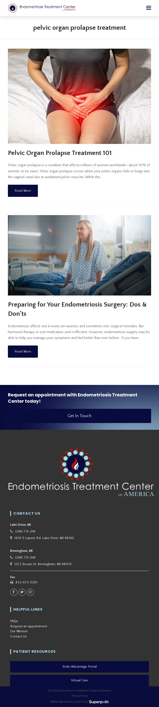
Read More (23, 191)
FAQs (14, 621)
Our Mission (19, 631)
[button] (148, 8)
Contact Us (18, 636)
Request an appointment (28, 626)
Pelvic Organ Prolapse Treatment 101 (60, 153)
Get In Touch (80, 415)
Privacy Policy (79, 695)
